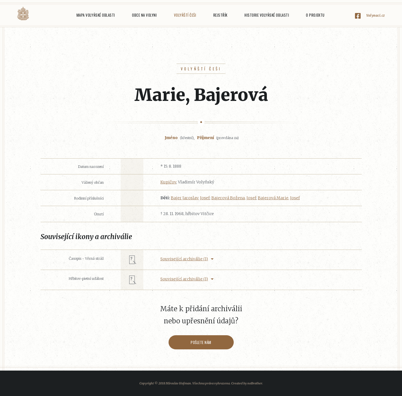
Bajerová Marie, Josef (279, 197)
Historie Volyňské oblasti (266, 15)
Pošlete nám (201, 342)
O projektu (315, 15)
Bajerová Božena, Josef (233, 197)
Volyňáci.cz (23, 13)
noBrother (254, 383)
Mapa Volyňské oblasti (95, 15)
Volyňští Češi (185, 15)
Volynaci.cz (375, 15)
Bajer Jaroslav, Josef (190, 197)
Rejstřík (220, 15)
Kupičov (168, 182)
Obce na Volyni (144, 15)
